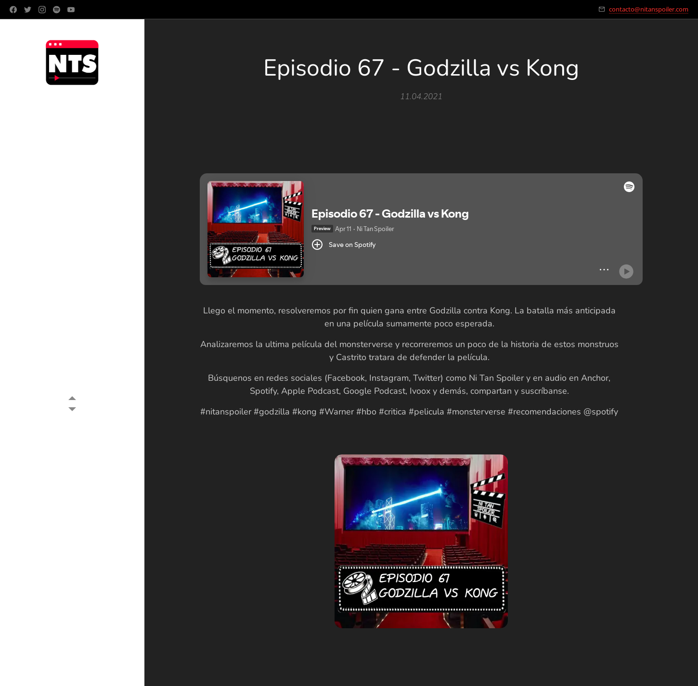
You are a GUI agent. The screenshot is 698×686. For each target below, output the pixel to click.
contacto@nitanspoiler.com (648, 9)
